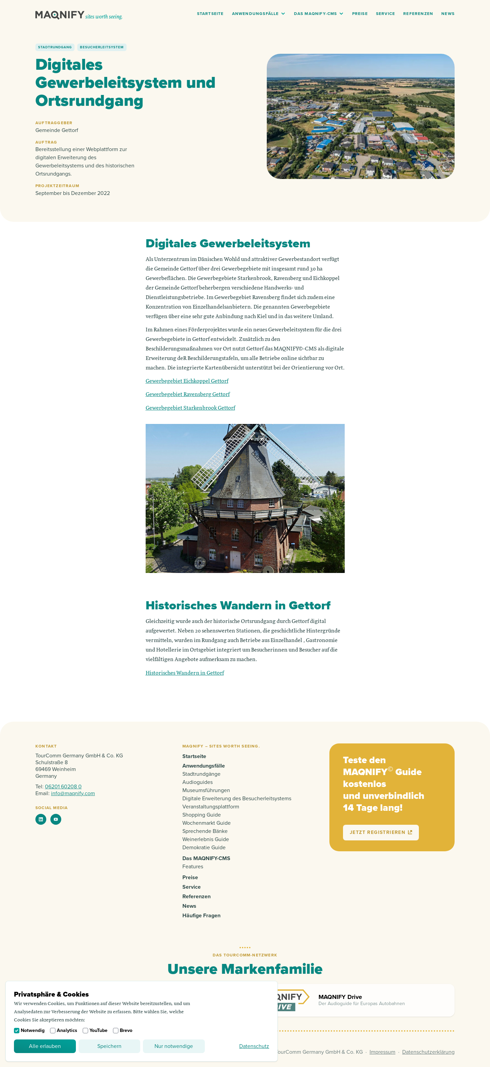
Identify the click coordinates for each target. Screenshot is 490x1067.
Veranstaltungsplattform (210, 806)
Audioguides (197, 782)
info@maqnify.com (73, 793)
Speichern (109, 1046)
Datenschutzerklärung (428, 1052)
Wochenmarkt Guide (206, 823)
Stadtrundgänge (201, 774)
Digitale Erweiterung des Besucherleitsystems (236, 798)
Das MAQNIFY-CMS (315, 13)
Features (192, 866)
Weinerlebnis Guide (205, 839)
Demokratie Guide (204, 847)
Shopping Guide (201, 814)
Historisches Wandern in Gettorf (185, 673)
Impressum (382, 1052)
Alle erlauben (45, 1046)
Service (385, 13)
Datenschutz (254, 1046)
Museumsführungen (206, 790)
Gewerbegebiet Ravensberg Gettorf (188, 394)
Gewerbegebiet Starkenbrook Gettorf (190, 408)
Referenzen (418, 13)
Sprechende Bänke (205, 831)
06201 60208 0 (63, 786)
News (448, 13)
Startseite (210, 13)
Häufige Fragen (201, 915)
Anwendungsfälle (255, 13)
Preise (360, 13)
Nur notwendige (173, 1046)
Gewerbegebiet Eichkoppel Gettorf (187, 381)
